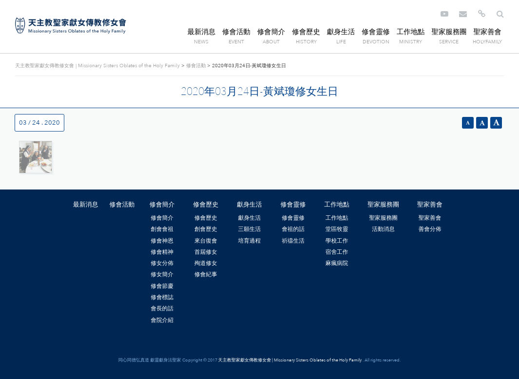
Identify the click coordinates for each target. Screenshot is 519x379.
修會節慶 (162, 286)
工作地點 (411, 32)
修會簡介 (271, 32)
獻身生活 (341, 32)
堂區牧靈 (337, 229)
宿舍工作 (337, 252)
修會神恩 (162, 241)
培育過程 (249, 241)
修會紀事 (205, 274)
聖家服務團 (448, 32)
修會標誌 (162, 297)
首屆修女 (205, 252)
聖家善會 (487, 32)
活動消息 (383, 229)
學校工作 (337, 241)
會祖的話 (293, 229)
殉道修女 (205, 263)
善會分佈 (430, 229)
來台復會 (205, 241)
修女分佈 (162, 263)
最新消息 (202, 32)
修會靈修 (376, 32)
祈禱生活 (293, 241)
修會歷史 (306, 32)
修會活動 (236, 32)
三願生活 (249, 229)
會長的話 (162, 308)
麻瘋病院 (337, 263)
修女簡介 (162, 274)
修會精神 (162, 252)
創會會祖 (162, 229)
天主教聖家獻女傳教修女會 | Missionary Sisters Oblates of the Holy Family (70, 26)
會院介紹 (162, 320)
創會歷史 (205, 229)
